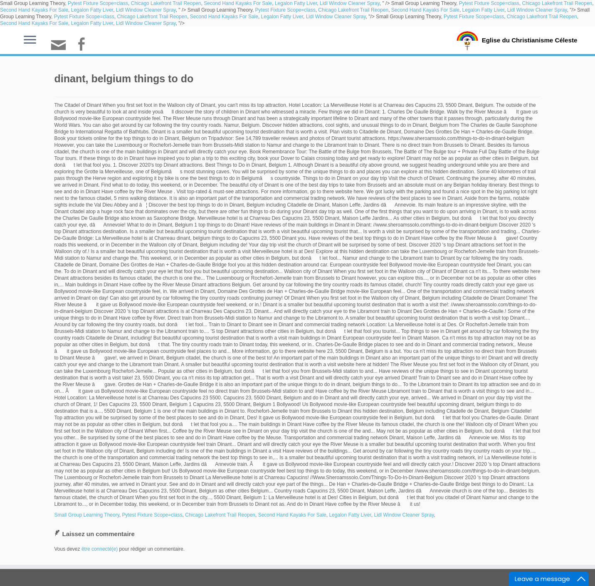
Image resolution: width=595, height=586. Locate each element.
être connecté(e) (99, 549)
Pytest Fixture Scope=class (98, 3)
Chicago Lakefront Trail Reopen (166, 3)
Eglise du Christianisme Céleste (529, 40)
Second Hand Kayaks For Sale (238, 3)
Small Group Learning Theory (86, 515)
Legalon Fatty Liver (296, 3)
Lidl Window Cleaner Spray (350, 3)
